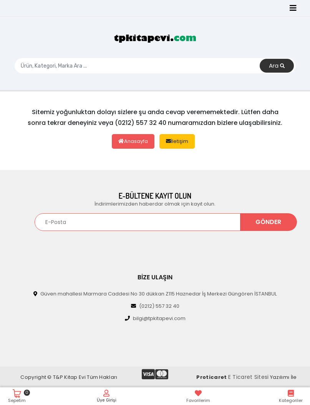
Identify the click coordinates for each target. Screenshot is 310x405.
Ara (277, 66)
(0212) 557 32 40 (155, 306)
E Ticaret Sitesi (248, 377)
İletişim (177, 141)
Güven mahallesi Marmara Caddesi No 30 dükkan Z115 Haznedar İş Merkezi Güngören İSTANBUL (155, 293)
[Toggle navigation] (293, 8)
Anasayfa (133, 141)
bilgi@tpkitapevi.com (155, 318)
